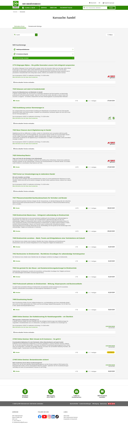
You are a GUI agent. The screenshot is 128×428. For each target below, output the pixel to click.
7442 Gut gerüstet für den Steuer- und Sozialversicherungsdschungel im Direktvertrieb (44, 268)
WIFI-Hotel (66, 415)
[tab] (19, 26)
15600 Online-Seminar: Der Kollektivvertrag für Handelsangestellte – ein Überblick (43, 316)
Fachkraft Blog (66, 7)
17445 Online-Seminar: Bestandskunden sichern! (31, 359)
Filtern (110, 34)
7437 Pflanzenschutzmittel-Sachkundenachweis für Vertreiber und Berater (40, 198)
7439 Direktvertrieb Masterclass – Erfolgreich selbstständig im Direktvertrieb (41, 215)
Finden (111, 7)
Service (44, 7)
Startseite (15, 11)
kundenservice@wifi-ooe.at (20, 422)
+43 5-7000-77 (17, 420)
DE (100, 3)
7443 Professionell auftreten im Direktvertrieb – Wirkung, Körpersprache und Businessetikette (47, 284)
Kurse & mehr (29, 8)
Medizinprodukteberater (44, 49)
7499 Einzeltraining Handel (22, 299)
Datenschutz (103, 403)
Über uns (53, 7)
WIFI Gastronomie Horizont (71, 417)
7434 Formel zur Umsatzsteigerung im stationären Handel (34, 174)
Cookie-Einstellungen (85, 403)
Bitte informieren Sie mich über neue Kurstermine (25, 77)
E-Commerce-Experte (44, 54)
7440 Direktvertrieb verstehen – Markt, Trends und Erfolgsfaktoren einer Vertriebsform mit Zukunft (49, 238)
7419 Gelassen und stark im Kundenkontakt (29, 89)
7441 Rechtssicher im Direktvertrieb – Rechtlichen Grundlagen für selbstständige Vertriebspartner (49, 254)
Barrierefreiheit (74, 403)
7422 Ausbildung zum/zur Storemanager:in (28, 107)
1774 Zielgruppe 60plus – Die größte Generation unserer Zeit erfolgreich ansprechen (44, 65)
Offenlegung (95, 403)
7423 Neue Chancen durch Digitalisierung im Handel (32, 130)
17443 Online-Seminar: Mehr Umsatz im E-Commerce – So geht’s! (37, 339)
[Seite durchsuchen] (99, 7)
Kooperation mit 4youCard (70, 419)
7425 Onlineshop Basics (21, 155)
